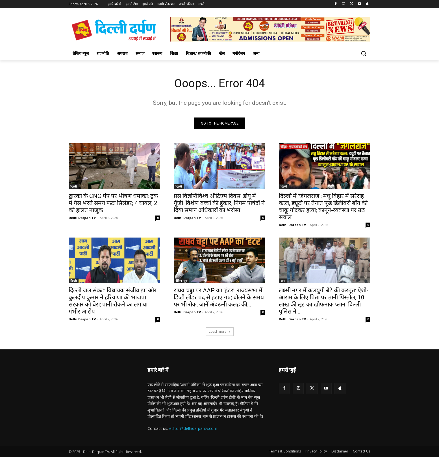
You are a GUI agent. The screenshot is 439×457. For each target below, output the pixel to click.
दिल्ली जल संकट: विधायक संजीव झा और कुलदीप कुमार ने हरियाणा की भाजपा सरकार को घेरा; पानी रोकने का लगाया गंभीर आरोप (113, 301)
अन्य (283, 281)
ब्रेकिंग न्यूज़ (181, 281)
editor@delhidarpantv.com (193, 428)
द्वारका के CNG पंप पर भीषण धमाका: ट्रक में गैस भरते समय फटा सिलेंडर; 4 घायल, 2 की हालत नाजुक (113, 203)
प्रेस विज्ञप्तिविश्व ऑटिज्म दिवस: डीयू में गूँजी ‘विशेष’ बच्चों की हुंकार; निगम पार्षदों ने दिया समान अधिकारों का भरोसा (219, 203)
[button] (363, 53)
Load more (220, 331)
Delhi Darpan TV (82, 218)
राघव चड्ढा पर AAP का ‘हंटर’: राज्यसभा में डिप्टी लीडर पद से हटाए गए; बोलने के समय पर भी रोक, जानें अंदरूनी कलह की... (219, 297)
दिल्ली (73, 186)
